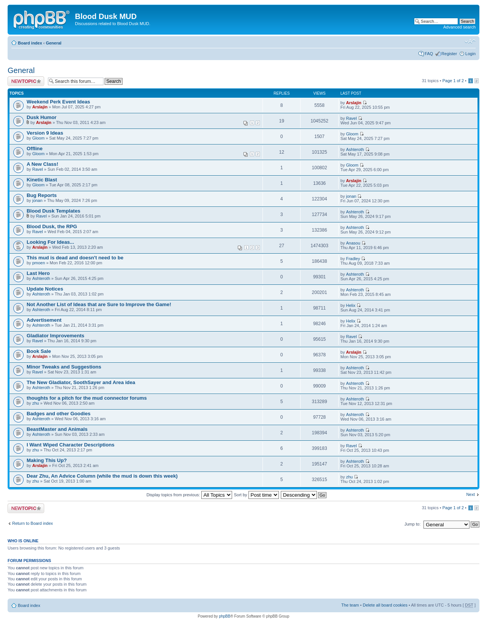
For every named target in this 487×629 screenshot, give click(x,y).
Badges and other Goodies (59, 413)
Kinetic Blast (42, 180)
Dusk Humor (41, 117)
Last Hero (38, 273)
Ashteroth (355, 149)
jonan (37, 200)
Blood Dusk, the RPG (52, 226)
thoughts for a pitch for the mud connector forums (87, 398)
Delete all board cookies (385, 605)
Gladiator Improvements (55, 335)
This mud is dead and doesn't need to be (75, 257)
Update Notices (45, 289)
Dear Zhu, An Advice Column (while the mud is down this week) (102, 476)
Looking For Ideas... (50, 242)
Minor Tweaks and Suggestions (64, 367)
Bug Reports (42, 195)
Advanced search (459, 27)
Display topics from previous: (189, 494)
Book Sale (39, 351)
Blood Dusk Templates (53, 211)
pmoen (38, 262)
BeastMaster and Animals (57, 429)
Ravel (351, 118)
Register (449, 53)
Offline (35, 148)
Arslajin (40, 107)
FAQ (429, 53)
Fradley (353, 258)
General (53, 43)
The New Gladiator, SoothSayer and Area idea (81, 382)
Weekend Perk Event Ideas (58, 102)
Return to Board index (32, 523)
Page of (453, 80)
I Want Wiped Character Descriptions (71, 445)
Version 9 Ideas (45, 133)
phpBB (224, 616)
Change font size (470, 41)
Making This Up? (47, 460)
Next (470, 494)
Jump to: (412, 524)
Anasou (353, 243)
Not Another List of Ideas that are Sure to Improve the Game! (99, 304)
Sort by (256, 494)
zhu (35, 403)
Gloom (38, 138)
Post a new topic (26, 81)
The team (350, 605)
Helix (350, 305)
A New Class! (42, 164)
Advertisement (44, 320)
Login (470, 53)
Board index (30, 43)
